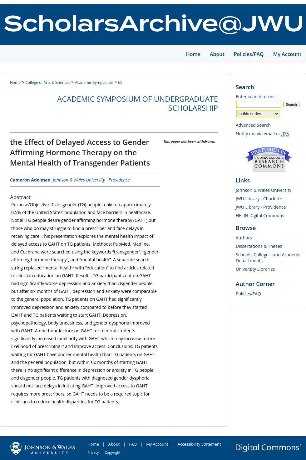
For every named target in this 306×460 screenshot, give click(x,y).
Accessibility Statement (199, 444)
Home (15, 82)
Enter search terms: (255, 97)
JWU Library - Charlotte (259, 199)
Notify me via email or (262, 133)
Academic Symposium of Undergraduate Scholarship (137, 103)
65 (120, 82)
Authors (244, 238)
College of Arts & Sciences (47, 82)
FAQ (133, 444)
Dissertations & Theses (259, 246)
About (114, 444)
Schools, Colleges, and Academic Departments (268, 257)
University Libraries (255, 269)
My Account (157, 444)
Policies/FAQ (248, 294)
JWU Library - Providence (261, 207)
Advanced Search (253, 125)
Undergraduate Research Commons (268, 159)
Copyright (113, 452)
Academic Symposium (94, 82)
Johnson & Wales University (263, 190)
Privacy (93, 452)
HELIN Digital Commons (260, 215)
